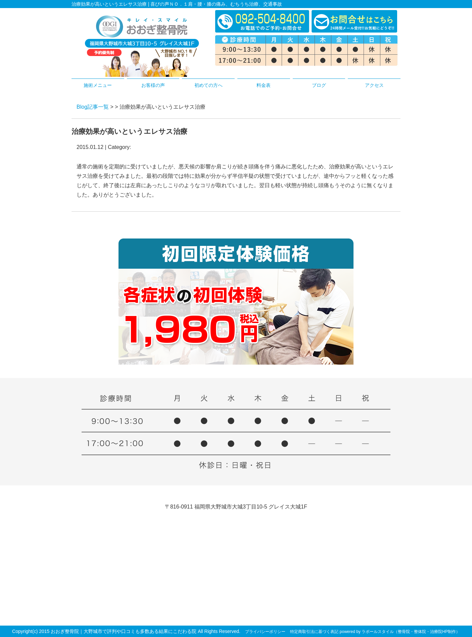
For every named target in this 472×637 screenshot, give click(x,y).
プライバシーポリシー (265, 631)
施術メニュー (98, 85)
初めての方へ (208, 85)
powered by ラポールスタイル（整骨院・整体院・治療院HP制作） (400, 631)
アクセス (374, 85)
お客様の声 (153, 85)
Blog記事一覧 (93, 107)
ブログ (319, 85)
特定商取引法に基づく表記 (314, 631)
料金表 (263, 85)
